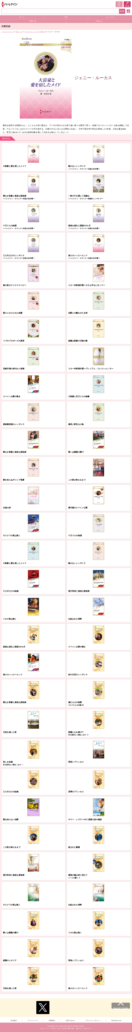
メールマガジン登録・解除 (127, 4)
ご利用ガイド (119, 4)
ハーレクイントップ (7, 31)
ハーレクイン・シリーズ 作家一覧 (35, 31)
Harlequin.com (116, 1020)
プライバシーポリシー (93, 1020)
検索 (122, 11)
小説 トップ (19, 31)
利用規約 (52, 1020)
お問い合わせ (70, 1020)
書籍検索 (128, 11)
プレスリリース (32, 1020)
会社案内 (14, 1020)
